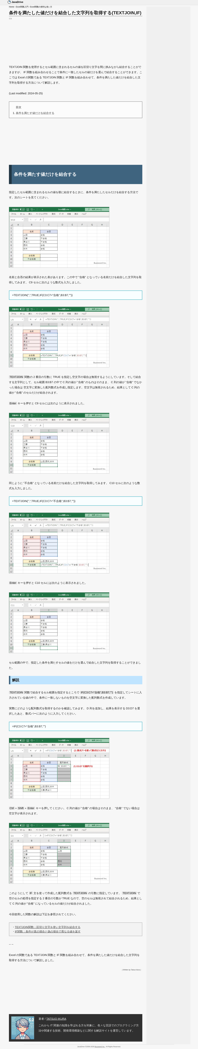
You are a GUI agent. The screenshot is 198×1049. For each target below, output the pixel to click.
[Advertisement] (75, 39)
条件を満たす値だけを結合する (35, 113)
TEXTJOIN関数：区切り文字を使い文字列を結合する (47, 927)
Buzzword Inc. (100, 1047)
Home (11, 7)
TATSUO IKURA (56, 1018)
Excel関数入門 (22, 7)
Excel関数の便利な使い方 (41, 7)
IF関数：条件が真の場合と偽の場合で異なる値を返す (48, 931)
